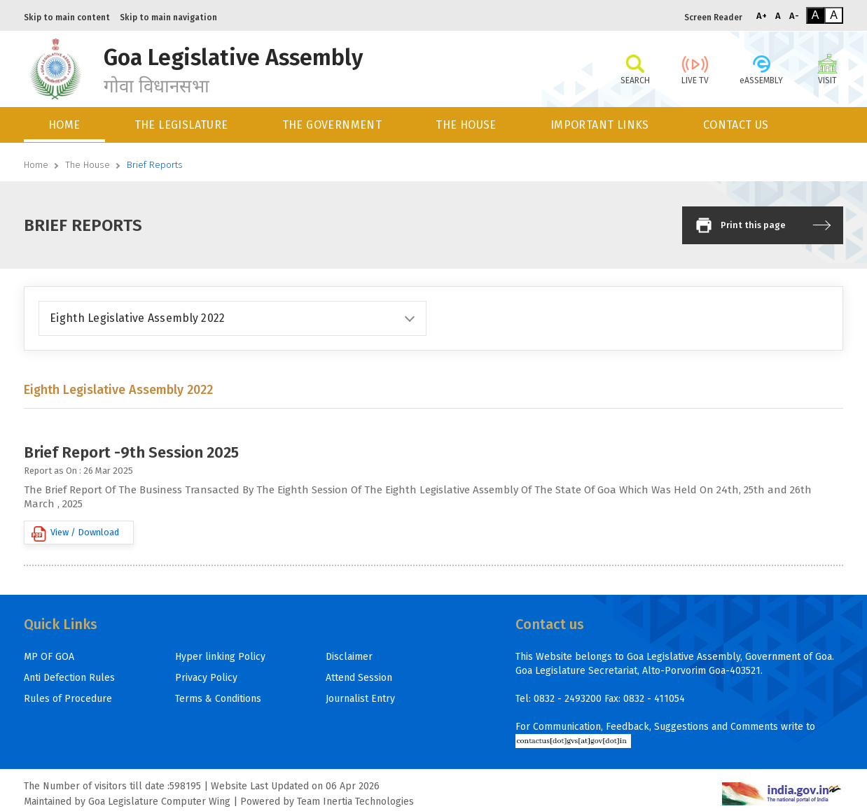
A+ (761, 15)
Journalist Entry (360, 699)
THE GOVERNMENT (332, 125)
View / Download (75, 534)
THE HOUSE (466, 125)
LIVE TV (695, 68)
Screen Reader (713, 17)
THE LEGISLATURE (181, 125)
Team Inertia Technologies (355, 802)
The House (87, 165)
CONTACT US (736, 125)
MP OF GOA (49, 657)
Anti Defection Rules (69, 678)
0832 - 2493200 (568, 699)
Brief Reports (155, 165)
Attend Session (359, 678)
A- (794, 15)
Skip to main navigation (168, 17)
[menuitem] (65, 125)
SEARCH (635, 68)
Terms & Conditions (218, 699)
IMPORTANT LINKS (599, 125)
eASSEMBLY (761, 68)
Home (36, 165)
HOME (64, 125)
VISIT (827, 68)
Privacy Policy (206, 678)
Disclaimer (349, 657)
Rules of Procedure (68, 699)
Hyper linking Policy (220, 657)
